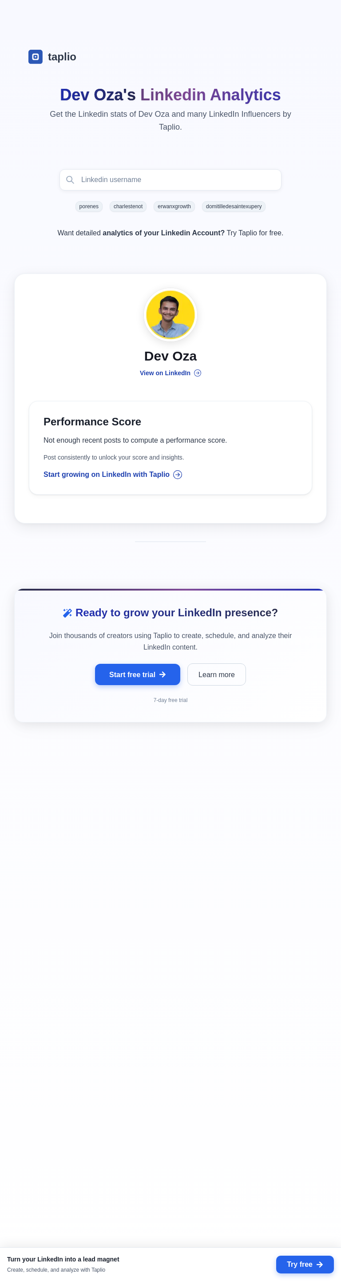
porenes (89, 206)
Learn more (216, 675)
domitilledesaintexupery (234, 206)
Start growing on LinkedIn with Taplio (113, 475)
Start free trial (137, 675)
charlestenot (128, 206)
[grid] (170, 1027)
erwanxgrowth (174, 206)
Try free (305, 1264)
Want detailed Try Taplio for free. (171, 233)
